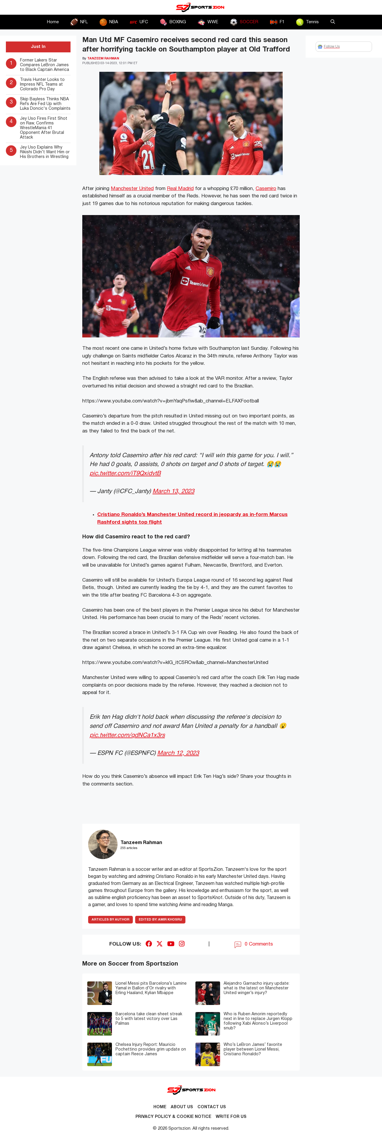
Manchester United (132, 189)
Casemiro (266, 189)
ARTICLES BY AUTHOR (110, 919)
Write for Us (231, 1117)
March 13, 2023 (173, 491)
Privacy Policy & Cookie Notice (173, 1117)
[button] (333, 22)
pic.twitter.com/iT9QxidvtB (125, 473)
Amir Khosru (160, 919)
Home (53, 22)
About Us (182, 1107)
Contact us (211, 1107)
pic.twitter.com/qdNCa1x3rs (127, 735)
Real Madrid (180, 189)
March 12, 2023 (178, 753)
